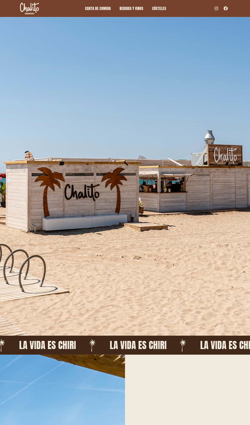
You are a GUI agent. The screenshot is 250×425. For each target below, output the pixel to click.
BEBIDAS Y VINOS (131, 8)
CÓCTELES (159, 8)
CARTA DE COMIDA (98, 8)
